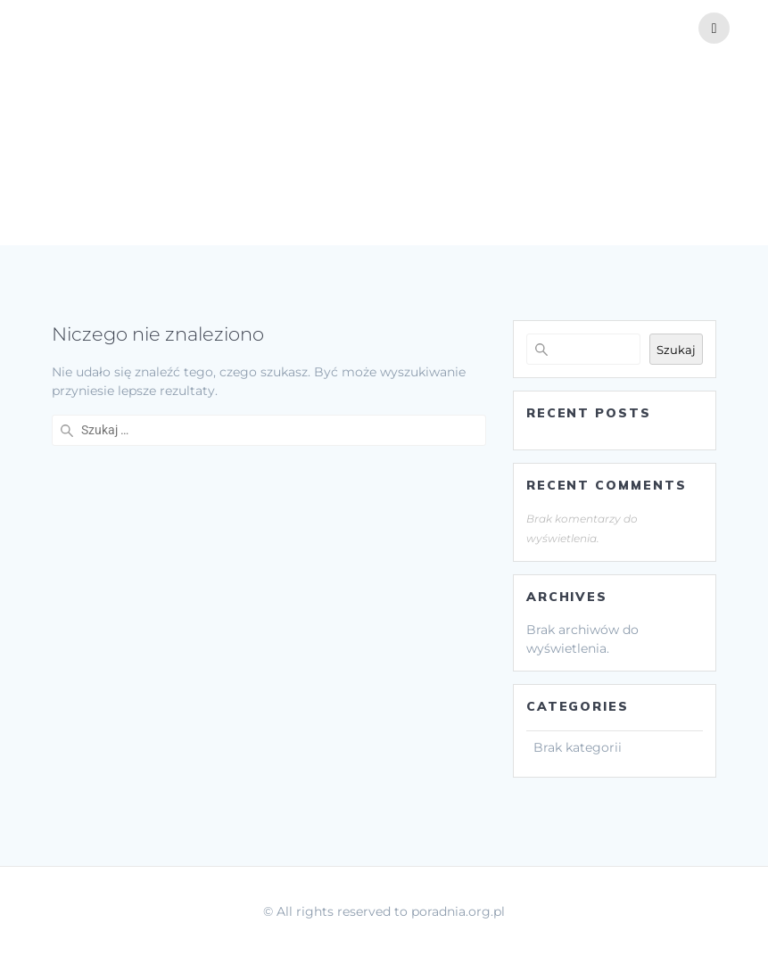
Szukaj (676, 349)
